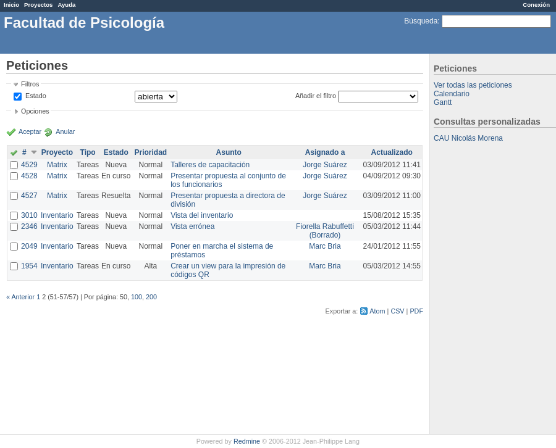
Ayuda (66, 4)
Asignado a (325, 152)
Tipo (88, 152)
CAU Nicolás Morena (468, 138)
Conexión (536, 4)
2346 (29, 226)
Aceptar (30, 131)
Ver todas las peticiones (473, 85)
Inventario (57, 215)
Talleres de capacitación (210, 164)
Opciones (35, 111)
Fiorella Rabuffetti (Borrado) (325, 230)
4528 (29, 176)
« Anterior (20, 297)
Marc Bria (324, 246)
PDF (416, 311)
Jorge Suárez (325, 164)
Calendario (452, 93)
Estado (35, 95)
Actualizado (392, 152)
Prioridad (150, 152)
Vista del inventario (202, 215)
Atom (377, 311)
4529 (29, 164)
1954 (29, 266)
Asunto (229, 152)
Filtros (30, 84)
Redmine (247, 441)
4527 (29, 195)
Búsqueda (420, 21)
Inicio (11, 4)
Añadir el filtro (315, 95)
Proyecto (57, 152)
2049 (29, 246)
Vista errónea (192, 226)
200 (151, 297)
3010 (29, 215)
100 (136, 297)
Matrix (57, 164)
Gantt (443, 102)
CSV (397, 311)
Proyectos (38, 4)
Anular (65, 131)
